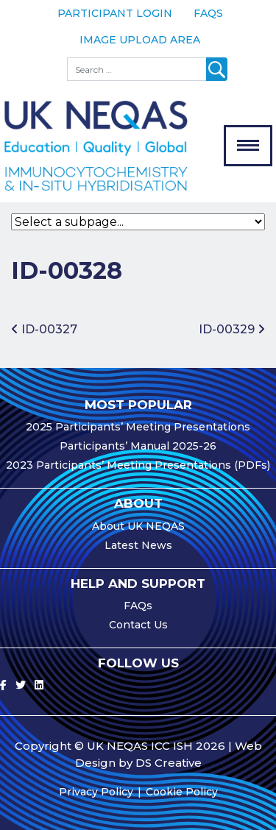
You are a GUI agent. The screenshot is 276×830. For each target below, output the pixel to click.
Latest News (138, 545)
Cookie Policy (182, 791)
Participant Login (114, 13)
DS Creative (168, 763)
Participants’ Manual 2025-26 (138, 446)
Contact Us (138, 624)
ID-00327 (44, 329)
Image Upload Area (139, 39)
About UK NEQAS (138, 526)
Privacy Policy (96, 791)
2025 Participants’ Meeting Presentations (138, 426)
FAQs (208, 13)
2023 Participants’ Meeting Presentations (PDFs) (138, 465)
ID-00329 (232, 329)
